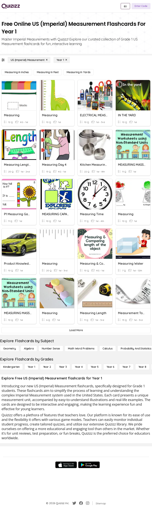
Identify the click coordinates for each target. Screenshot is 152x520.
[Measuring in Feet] (48, 72)
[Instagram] (87, 503)
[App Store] (66, 465)
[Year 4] (79, 367)
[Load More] (76, 330)
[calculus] (107, 348)
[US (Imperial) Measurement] (29, 60)
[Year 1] (61, 60)
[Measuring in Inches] (17, 72)
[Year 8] (142, 367)
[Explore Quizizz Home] (11, 6)
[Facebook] (81, 503)
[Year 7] (126, 367)
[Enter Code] (141, 6)
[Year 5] (94, 367)
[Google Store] (89, 465)
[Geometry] (9, 348)
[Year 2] (47, 367)
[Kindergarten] (11, 367)
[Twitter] (74, 503)
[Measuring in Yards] (78, 72)
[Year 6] (110, 367)
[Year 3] (63, 367)
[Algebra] (29, 348)
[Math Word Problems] (81, 348)
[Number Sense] (51, 348)
